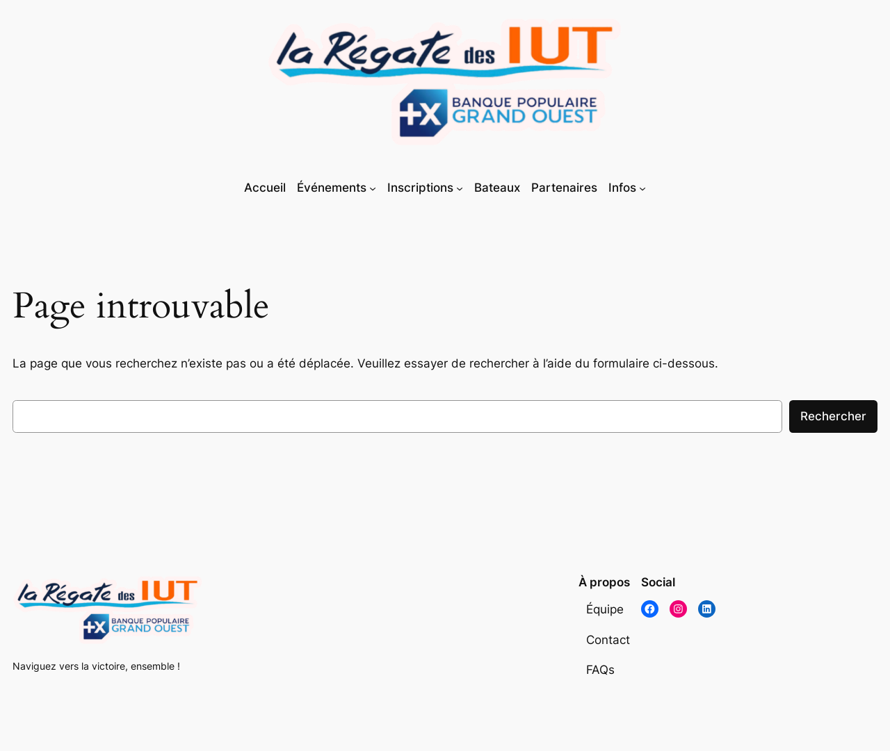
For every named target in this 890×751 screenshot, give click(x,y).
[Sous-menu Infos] (642, 188)
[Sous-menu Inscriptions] (459, 188)
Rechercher (833, 416)
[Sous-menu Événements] (372, 188)
